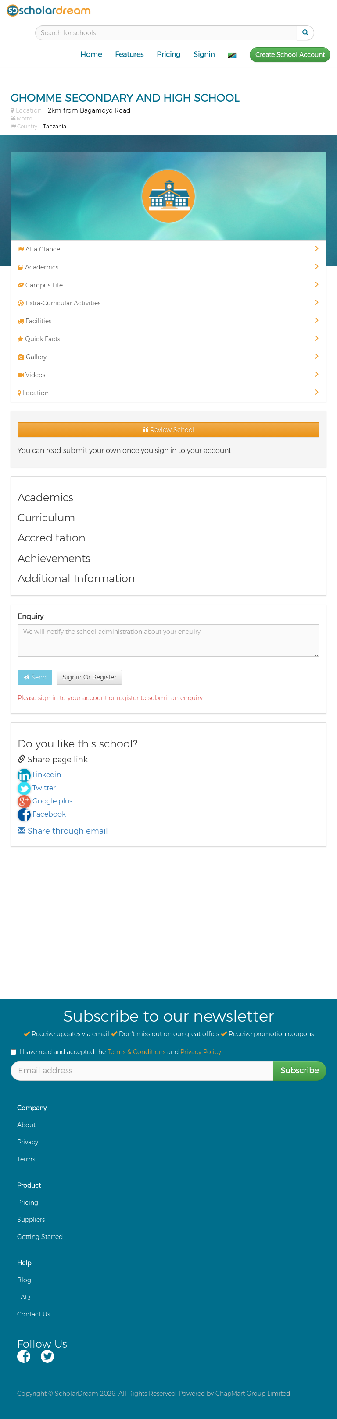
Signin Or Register (89, 677)
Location (168, 393)
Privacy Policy (200, 1052)
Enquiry (30, 616)
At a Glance (168, 249)
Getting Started (40, 1237)
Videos (168, 375)
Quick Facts (168, 339)
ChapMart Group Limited (252, 1394)
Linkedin (46, 775)
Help (24, 1263)
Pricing (168, 54)
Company (32, 1108)
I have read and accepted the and (116, 1052)
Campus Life (168, 285)
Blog (24, 1280)
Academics (168, 267)
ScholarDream (76, 1394)
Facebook (49, 814)
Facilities (168, 321)
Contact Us (33, 1314)
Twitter (44, 788)
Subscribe (299, 1071)
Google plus (52, 801)
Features (129, 54)
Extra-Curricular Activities (168, 303)
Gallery (168, 357)
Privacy (27, 1142)
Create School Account (290, 55)
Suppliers (31, 1220)
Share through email (63, 831)
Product (29, 1185)
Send (35, 677)
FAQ (23, 1297)
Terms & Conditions (136, 1052)
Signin (204, 54)
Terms (26, 1159)
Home (91, 54)
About (26, 1125)
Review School (168, 430)
